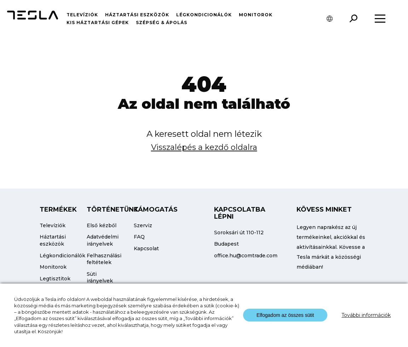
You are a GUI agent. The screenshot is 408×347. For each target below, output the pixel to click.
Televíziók (82, 14)
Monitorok (255, 14)
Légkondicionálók (204, 14)
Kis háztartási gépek (98, 22)
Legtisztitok (55, 278)
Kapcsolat (146, 248)
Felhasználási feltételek (104, 259)
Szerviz (143, 225)
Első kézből (101, 225)
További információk (366, 315)
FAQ (139, 237)
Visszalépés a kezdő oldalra (204, 147)
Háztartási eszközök (137, 14)
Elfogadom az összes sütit (285, 315)
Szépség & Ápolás (161, 22)
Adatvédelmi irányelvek (103, 240)
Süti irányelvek (100, 277)
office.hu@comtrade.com (245, 255)
